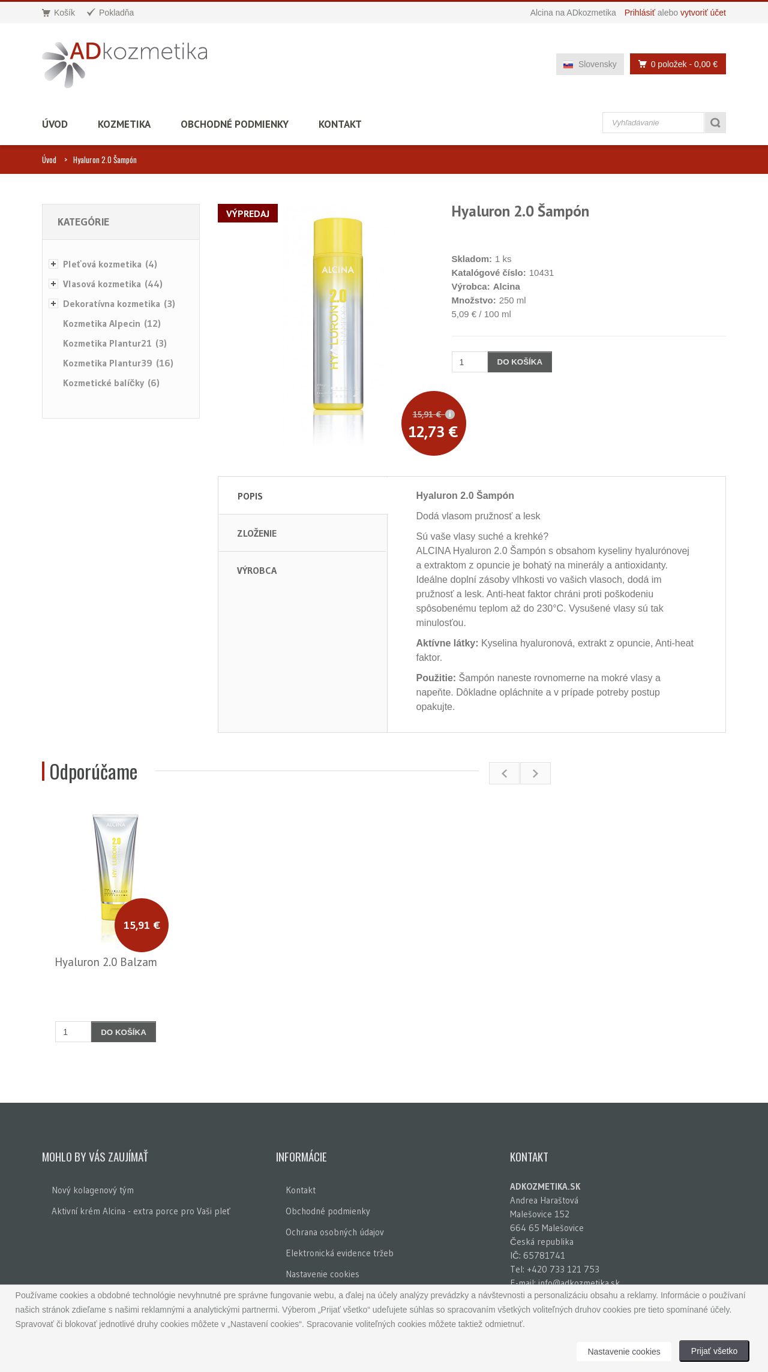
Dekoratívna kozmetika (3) (119, 303)
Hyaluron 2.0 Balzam (106, 962)
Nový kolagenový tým (93, 1190)
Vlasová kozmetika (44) (113, 284)
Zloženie (257, 533)
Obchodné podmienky (235, 124)
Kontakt (340, 124)
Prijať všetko (714, 1351)
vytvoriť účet (703, 12)
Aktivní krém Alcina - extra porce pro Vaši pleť (141, 1211)
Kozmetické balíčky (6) (111, 383)
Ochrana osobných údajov (335, 1232)
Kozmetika (124, 124)
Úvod (55, 124)
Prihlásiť (640, 12)
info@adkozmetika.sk (579, 1283)
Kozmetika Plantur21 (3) (115, 343)
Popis (250, 496)
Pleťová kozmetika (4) (110, 264)
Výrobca (257, 570)
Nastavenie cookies (322, 1274)
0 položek (675, 63)
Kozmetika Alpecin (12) (112, 323)
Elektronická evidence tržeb (340, 1253)
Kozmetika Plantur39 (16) (118, 363)
